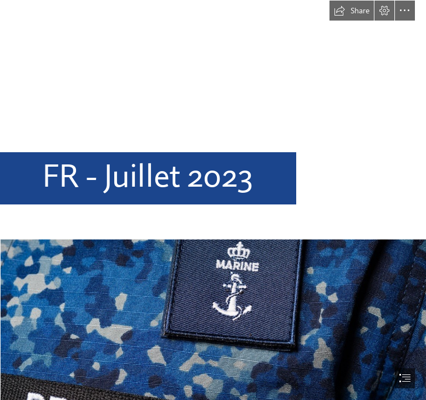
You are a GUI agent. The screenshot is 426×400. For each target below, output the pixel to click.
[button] (351, 11)
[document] (213, 200)
